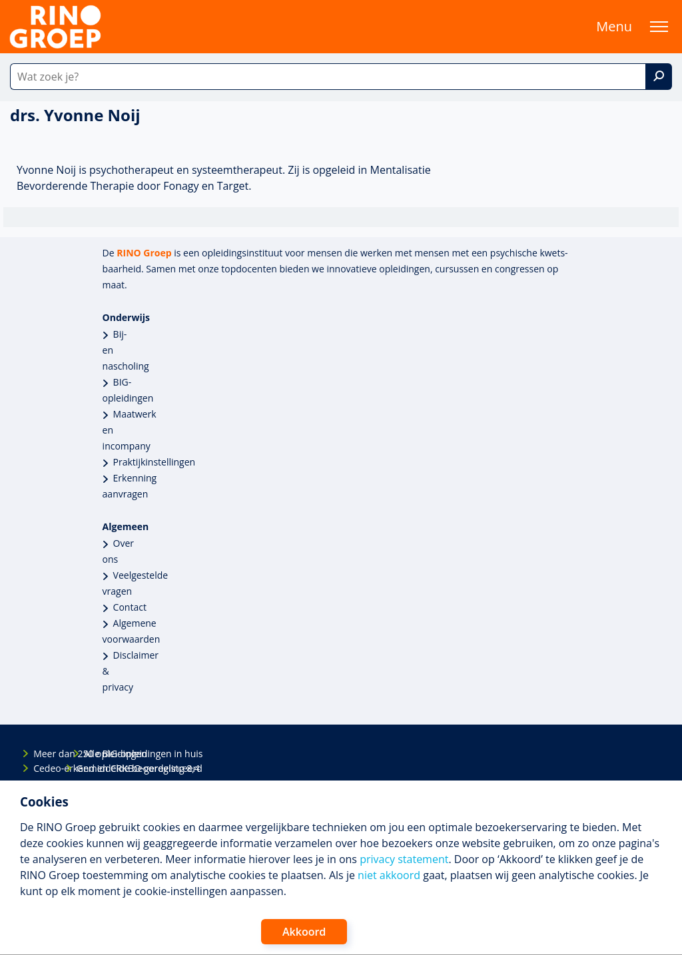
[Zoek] (658, 76)
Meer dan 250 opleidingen (44, 753)
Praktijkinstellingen (154, 462)
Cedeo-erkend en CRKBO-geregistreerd (44, 768)
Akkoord (304, 931)
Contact (130, 607)
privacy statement (404, 859)
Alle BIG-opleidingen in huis (95, 753)
